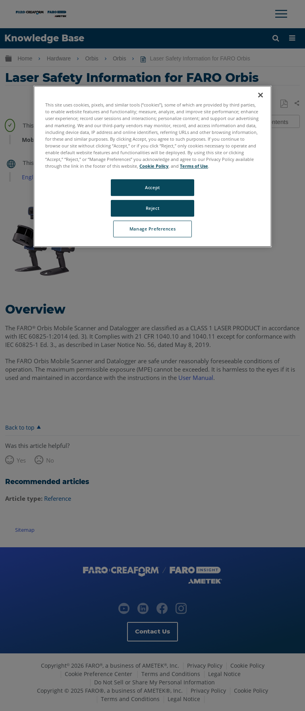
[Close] (260, 95)
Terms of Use (194, 166)
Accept (152, 187)
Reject (152, 208)
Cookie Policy (153, 166)
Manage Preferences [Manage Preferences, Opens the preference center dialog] (152, 229)
